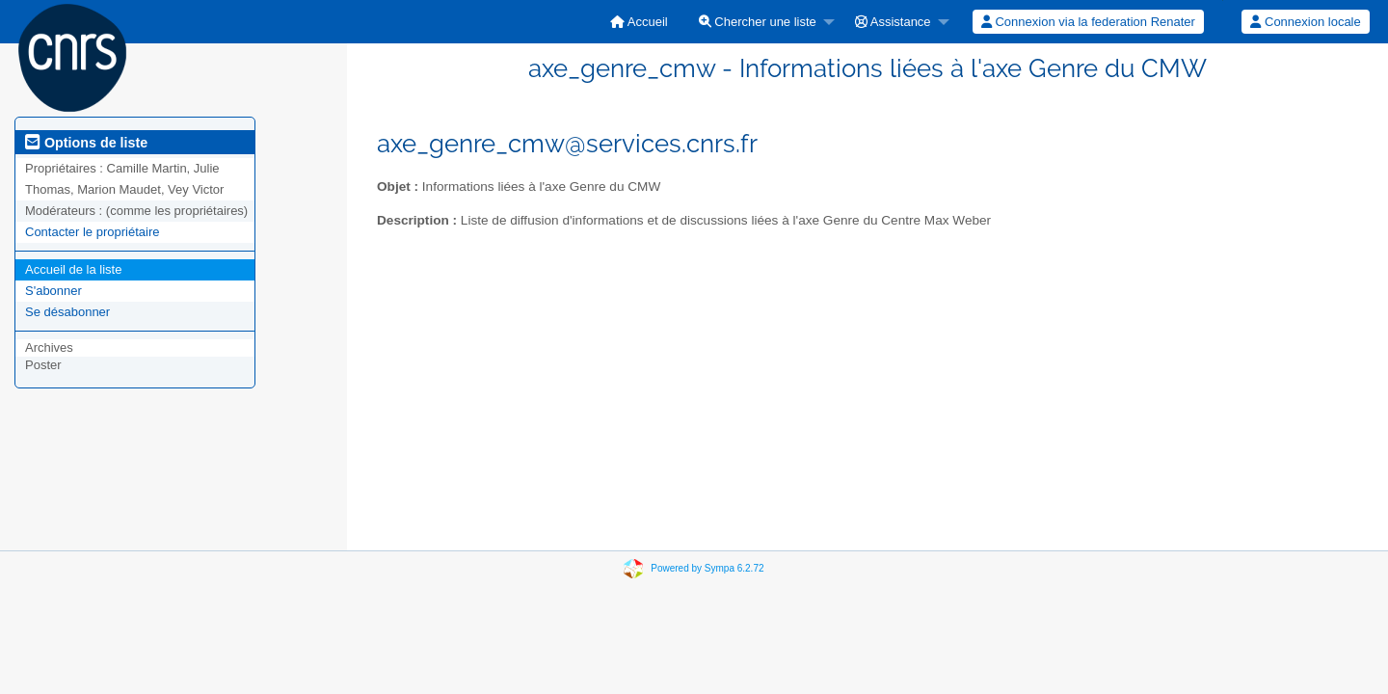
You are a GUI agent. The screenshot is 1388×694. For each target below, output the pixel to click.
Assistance (893, 21)
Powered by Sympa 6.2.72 (707, 568)
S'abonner (53, 290)
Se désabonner (67, 312)
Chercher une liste (757, 21)
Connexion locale (1305, 21)
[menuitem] (639, 21)
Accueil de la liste (73, 269)
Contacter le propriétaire (92, 232)
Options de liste (86, 142)
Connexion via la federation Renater (1088, 21)
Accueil (639, 21)
